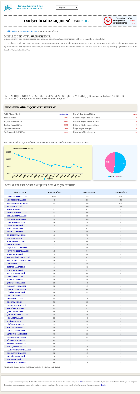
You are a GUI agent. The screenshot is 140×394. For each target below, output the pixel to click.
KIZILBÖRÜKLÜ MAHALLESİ (19, 260)
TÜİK (80, 382)
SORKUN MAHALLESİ (16, 241)
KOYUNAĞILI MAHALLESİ (17, 251)
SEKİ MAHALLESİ (14, 321)
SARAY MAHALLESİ (15, 232)
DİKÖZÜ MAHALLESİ (15, 324)
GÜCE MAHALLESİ (14, 302)
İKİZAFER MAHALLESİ (16, 305)
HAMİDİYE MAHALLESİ (16, 289)
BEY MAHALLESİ (14, 359)
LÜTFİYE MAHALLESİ (16, 292)
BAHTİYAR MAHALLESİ (16, 327)
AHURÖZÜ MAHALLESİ (16, 219)
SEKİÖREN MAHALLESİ (16, 235)
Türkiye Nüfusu (11, 31)
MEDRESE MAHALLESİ (16, 200)
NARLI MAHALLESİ (15, 229)
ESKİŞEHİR (63, 114)
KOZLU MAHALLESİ (15, 318)
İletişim (103, 385)
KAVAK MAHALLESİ (15, 209)
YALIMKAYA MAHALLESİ (17, 213)
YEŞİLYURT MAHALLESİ (17, 248)
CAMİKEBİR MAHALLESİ (17, 197)
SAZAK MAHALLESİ (15, 244)
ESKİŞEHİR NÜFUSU (28, 31)
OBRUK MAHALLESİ (15, 264)
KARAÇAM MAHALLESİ (16, 347)
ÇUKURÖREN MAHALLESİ (17, 315)
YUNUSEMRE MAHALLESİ (17, 203)
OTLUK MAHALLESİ (15, 276)
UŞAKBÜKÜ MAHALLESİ (17, 334)
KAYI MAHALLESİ (14, 206)
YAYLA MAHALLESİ (15, 254)
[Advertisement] (70, 72)
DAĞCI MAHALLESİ (15, 270)
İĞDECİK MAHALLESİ (16, 356)
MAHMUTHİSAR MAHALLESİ (19, 350)
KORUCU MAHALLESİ (16, 273)
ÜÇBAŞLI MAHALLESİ (16, 331)
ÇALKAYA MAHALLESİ (16, 222)
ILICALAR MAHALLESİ (16, 286)
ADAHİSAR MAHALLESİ (16, 337)
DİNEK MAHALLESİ (15, 225)
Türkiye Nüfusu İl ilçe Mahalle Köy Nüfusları (30, 7)
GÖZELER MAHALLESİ (16, 353)
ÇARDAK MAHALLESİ (16, 283)
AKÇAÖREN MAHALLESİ (17, 308)
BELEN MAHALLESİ (15, 280)
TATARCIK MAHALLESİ (16, 362)
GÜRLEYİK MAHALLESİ (17, 216)
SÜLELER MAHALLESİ (16, 340)
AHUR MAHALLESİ (14, 238)
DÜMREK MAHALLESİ (16, 267)
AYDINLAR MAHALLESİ (16, 343)
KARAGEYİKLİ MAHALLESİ (18, 257)
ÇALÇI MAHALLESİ (15, 311)
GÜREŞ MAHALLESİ (15, 296)
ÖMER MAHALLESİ (15, 299)
